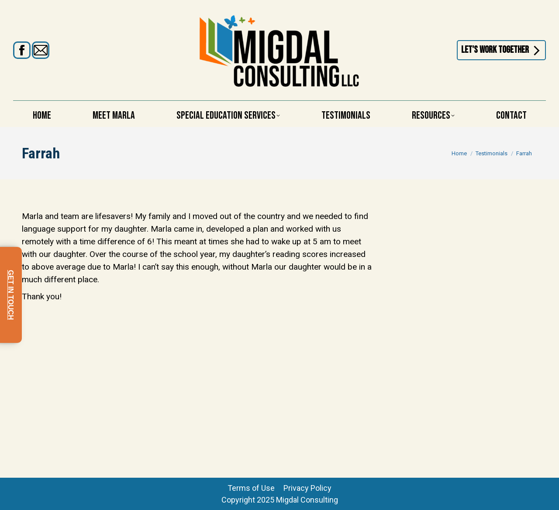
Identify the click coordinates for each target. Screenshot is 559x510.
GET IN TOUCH (10, 295)
